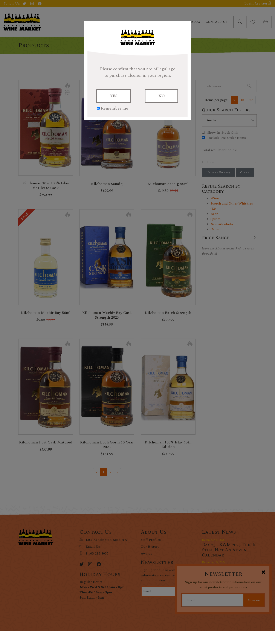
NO (161, 96)
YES (113, 96)
